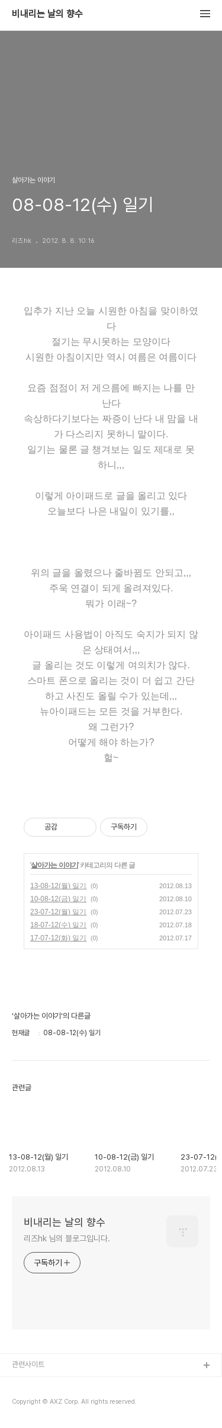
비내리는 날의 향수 (47, 14)
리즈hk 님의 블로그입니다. (67, 1238)
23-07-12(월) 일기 (58, 912)
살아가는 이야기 (54, 865)
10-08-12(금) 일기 (58, 899)
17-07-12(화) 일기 (58, 938)
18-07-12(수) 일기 (58, 925)
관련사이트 (28, 1364)
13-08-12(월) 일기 (58, 886)
